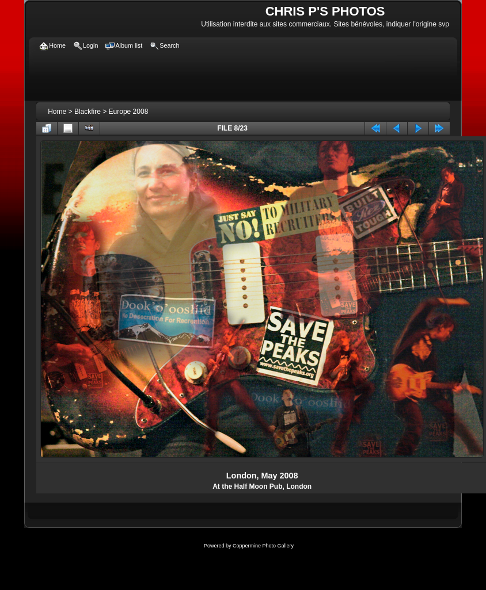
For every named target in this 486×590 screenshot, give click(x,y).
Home (57, 112)
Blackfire (87, 112)
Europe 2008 (129, 112)
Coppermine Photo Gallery (263, 546)
